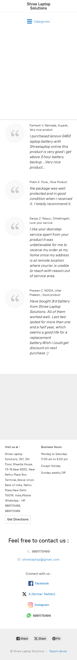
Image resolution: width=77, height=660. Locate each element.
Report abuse (58, 651)
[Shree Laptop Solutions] (38, 6)
